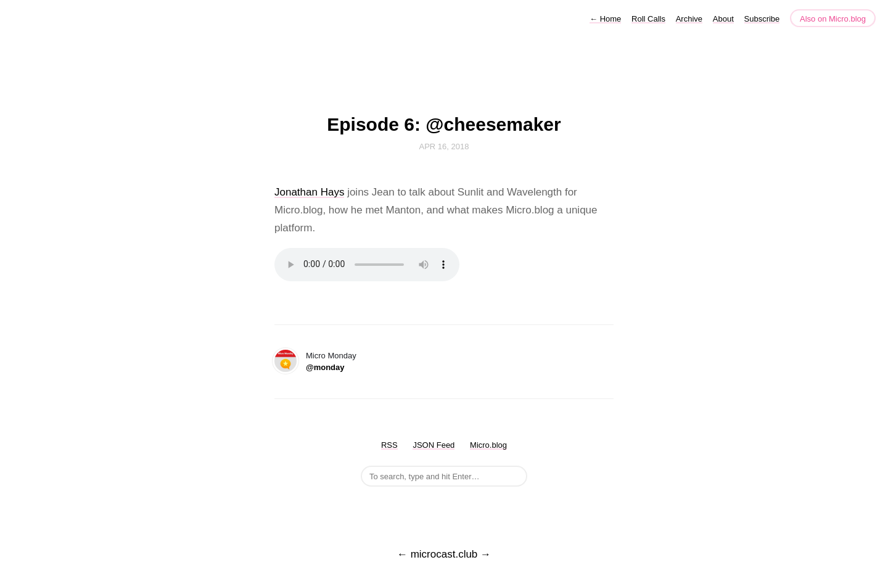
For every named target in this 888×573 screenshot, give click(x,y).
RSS (389, 445)
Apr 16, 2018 (444, 146)
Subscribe (762, 18)
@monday (325, 367)
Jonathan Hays (309, 192)
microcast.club (444, 554)
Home (605, 18)
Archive (689, 18)
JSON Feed (433, 445)
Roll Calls (648, 18)
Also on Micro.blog (833, 18)
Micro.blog (488, 445)
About (723, 18)
